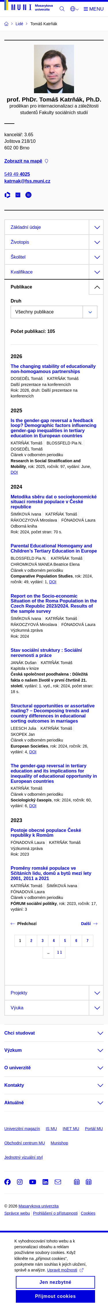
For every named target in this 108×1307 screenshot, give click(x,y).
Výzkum (13, 1050)
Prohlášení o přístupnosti (55, 1213)
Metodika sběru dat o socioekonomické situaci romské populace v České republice (54, 502)
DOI (14, 472)
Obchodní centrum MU (24, 1143)
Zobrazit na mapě (26, 161)
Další (89, 923)
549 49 (17, 174)
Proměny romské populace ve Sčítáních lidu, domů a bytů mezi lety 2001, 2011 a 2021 (51, 873)
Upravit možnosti (65, 1278)
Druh (16, 301)
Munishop (59, 1143)
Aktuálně (14, 1102)
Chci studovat (19, 1033)
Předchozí (24, 923)
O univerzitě (17, 1067)
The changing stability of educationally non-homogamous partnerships (53, 369)
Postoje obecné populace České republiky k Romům (46, 833)
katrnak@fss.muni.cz (27, 181)
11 (59, 952)
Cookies (88, 1213)
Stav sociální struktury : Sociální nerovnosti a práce (46, 653)
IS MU (51, 1128)
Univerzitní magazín (22, 1128)
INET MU (71, 1128)
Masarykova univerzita (38, 1206)
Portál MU (94, 1128)
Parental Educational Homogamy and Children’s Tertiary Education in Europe (54, 548)
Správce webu (17, 1213)
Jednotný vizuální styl (23, 1157)
